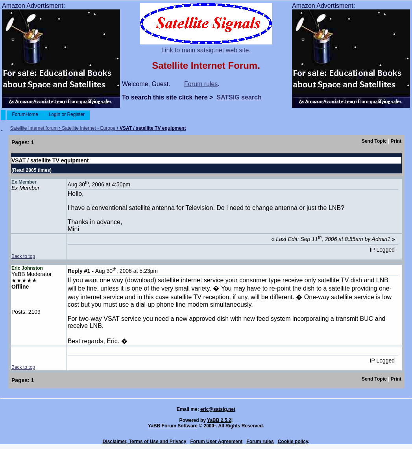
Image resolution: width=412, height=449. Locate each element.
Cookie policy (293, 441)
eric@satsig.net (217, 409)
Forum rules (201, 84)
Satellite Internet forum (34, 128)
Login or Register (66, 114)
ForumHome (25, 114)
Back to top (23, 256)
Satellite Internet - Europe (88, 128)
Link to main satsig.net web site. (206, 50)
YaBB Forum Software (173, 426)
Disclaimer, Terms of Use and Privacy (145, 441)
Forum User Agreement (216, 441)
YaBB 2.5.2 (219, 420)
